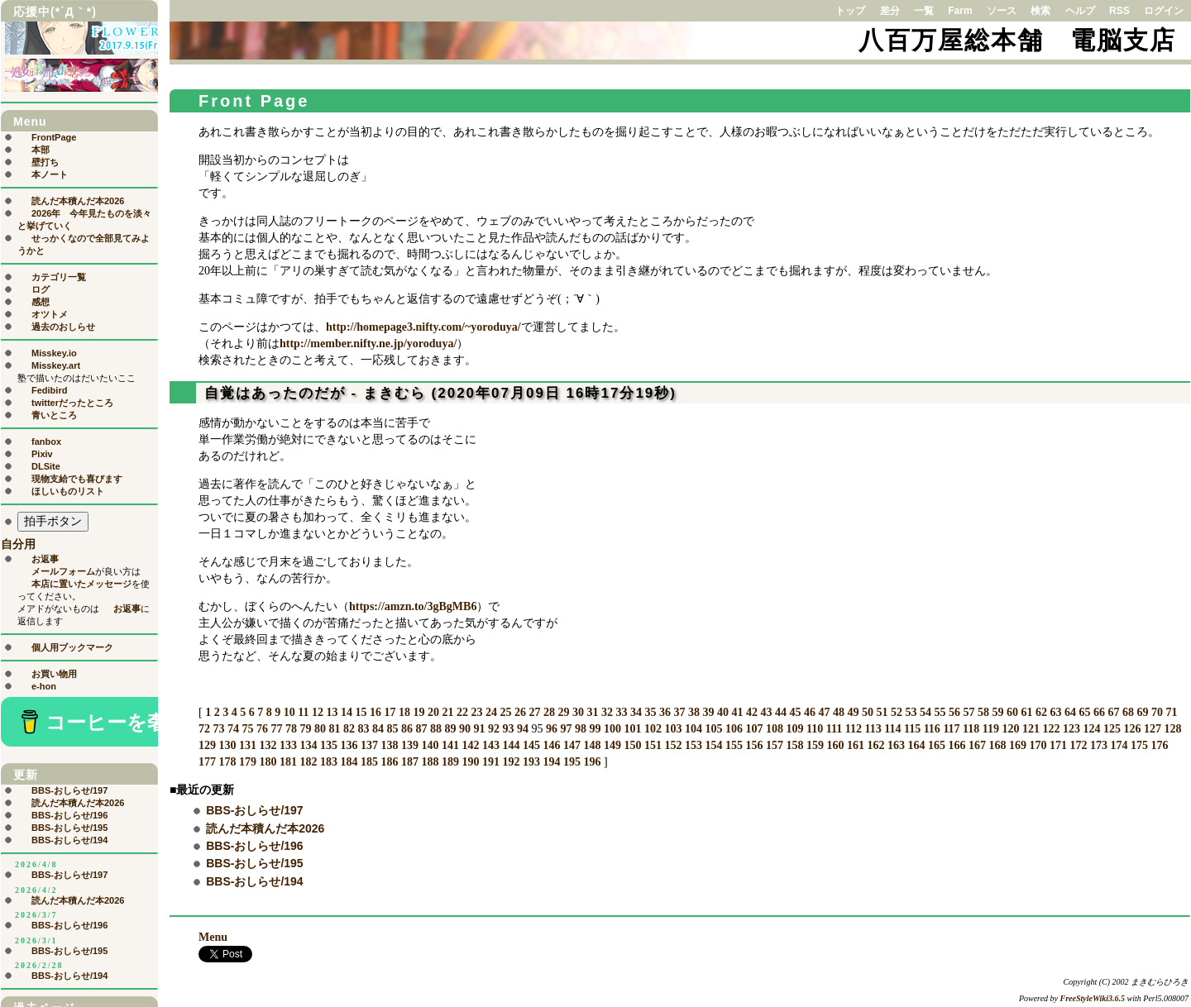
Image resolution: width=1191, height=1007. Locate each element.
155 (734, 745)
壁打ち (45, 162)
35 (650, 712)
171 (1058, 745)
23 (476, 712)
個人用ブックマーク (72, 647)
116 (932, 729)
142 (471, 745)
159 (815, 745)
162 (876, 745)
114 (892, 729)
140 (430, 745)
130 (228, 745)
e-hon (43, 686)
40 (723, 712)
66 (1099, 712)
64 (1070, 712)
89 (451, 729)
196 (592, 762)
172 (1079, 745)
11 (303, 712)
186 (390, 762)
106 (734, 729)
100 (612, 729)
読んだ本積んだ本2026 (265, 828)
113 (872, 729)
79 (306, 729)
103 (673, 729)
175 (1139, 745)
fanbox (46, 441)
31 (592, 712)
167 (977, 745)
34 (636, 712)
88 (436, 729)
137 (369, 745)
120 (1011, 729)
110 (814, 729)
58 (983, 712)
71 (1171, 712)
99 (595, 729)
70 (1157, 712)
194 (552, 762)
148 (592, 745)
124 (1092, 729)
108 (774, 729)
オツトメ (49, 314)
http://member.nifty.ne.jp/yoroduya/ (368, 343)
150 (633, 745)
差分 (890, 11)
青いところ (54, 415)
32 (607, 712)
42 (752, 712)
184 (349, 762)
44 (781, 712)
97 (566, 729)
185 (369, 762)
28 (549, 712)
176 (1160, 745)
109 (795, 729)
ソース (1001, 11)
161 (855, 745)
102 (653, 729)
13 (331, 712)
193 (531, 762)
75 (248, 729)
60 (1012, 712)
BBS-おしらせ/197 (254, 810)
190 (471, 762)
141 (450, 745)
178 (228, 762)
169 (1017, 745)
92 (494, 729)
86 (407, 729)
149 (612, 745)
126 (1132, 729)
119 (991, 729)
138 (390, 745)
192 (511, 762)
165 (936, 745)
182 (309, 762)
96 (551, 729)
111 (834, 729)
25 (505, 712)
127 (1152, 729)
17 (389, 712)
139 (410, 745)
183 (328, 762)
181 (288, 762)
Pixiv (42, 454)
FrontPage (53, 137)
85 (393, 729)
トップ (850, 11)
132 (268, 745)
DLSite (45, 466)
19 (418, 712)
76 (262, 729)
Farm (960, 11)
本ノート (49, 174)
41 (737, 712)
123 (1071, 729)
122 (1051, 729)
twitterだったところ (72, 403)
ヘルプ (1080, 11)
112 (853, 729)
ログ (40, 289)
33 (621, 712)
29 (563, 712)
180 (268, 762)
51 (881, 712)
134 (309, 745)
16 (375, 712)
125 (1112, 729)
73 (219, 729)
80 (320, 729)
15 (360, 712)
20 (433, 712)
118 (971, 729)
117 (951, 729)
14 (346, 712)
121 (1031, 729)
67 (1113, 712)
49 (853, 712)
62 (1041, 712)
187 (410, 762)
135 (328, 745)
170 (1038, 745)
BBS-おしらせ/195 (254, 863)
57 (968, 712)
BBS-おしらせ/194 (254, 881)
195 (572, 762)
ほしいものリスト (67, 491)
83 (364, 729)
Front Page (253, 101)
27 (534, 712)
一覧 (924, 11)
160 (835, 745)
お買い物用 (54, 674)
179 (247, 762)
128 (1173, 729)
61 (1026, 712)
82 (349, 729)
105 (714, 729)
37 (679, 712)
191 (491, 762)
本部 (40, 150)
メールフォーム (63, 571)
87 (422, 729)
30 (578, 712)
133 (288, 745)
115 (912, 729)
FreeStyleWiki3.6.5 (1093, 998)
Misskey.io (54, 353)
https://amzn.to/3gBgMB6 (412, 606)
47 (824, 712)
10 (289, 712)
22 (462, 712)
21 (447, 712)
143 (491, 745)
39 (708, 712)
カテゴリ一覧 (58, 277)
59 (997, 712)
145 (531, 745)
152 (673, 745)
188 (430, 762)
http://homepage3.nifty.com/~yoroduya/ (423, 327)
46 (810, 712)
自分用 (18, 544)
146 (552, 745)
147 (572, 745)
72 (204, 729)
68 (1128, 712)
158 (795, 745)
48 (838, 712)
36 (665, 712)
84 (378, 729)
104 (693, 729)
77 (277, 729)
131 (247, 745)
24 (491, 712)
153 (693, 745)
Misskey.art (55, 365)
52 (896, 712)
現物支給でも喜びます (76, 479)
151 (653, 745)
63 (1055, 712)
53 (910, 712)
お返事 (45, 559)
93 (508, 729)
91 (479, 729)
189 (450, 762)
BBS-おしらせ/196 (254, 845)
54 (925, 712)
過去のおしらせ (63, 327)
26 (520, 712)
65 (1084, 712)
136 (349, 745)
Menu (212, 937)
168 (998, 745)
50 (867, 712)
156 (754, 745)
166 (957, 745)
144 (511, 745)
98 (580, 729)
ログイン (1164, 11)
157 (774, 745)
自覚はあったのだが (275, 393)
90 (465, 729)
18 (404, 712)
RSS (1119, 11)
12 (317, 712)
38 (694, 712)
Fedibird (49, 390)
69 (1142, 712)
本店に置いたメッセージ (81, 584)
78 (291, 729)
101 (633, 729)
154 (714, 745)
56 (954, 712)
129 (207, 745)
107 (754, 729)
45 (795, 712)
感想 (40, 302)
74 (233, 729)
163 (896, 745)
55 (939, 712)
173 (1098, 745)
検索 (1040, 11)
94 (523, 729)
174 (1119, 745)
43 (766, 712)
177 (207, 762)
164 (917, 745)
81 (335, 729)
